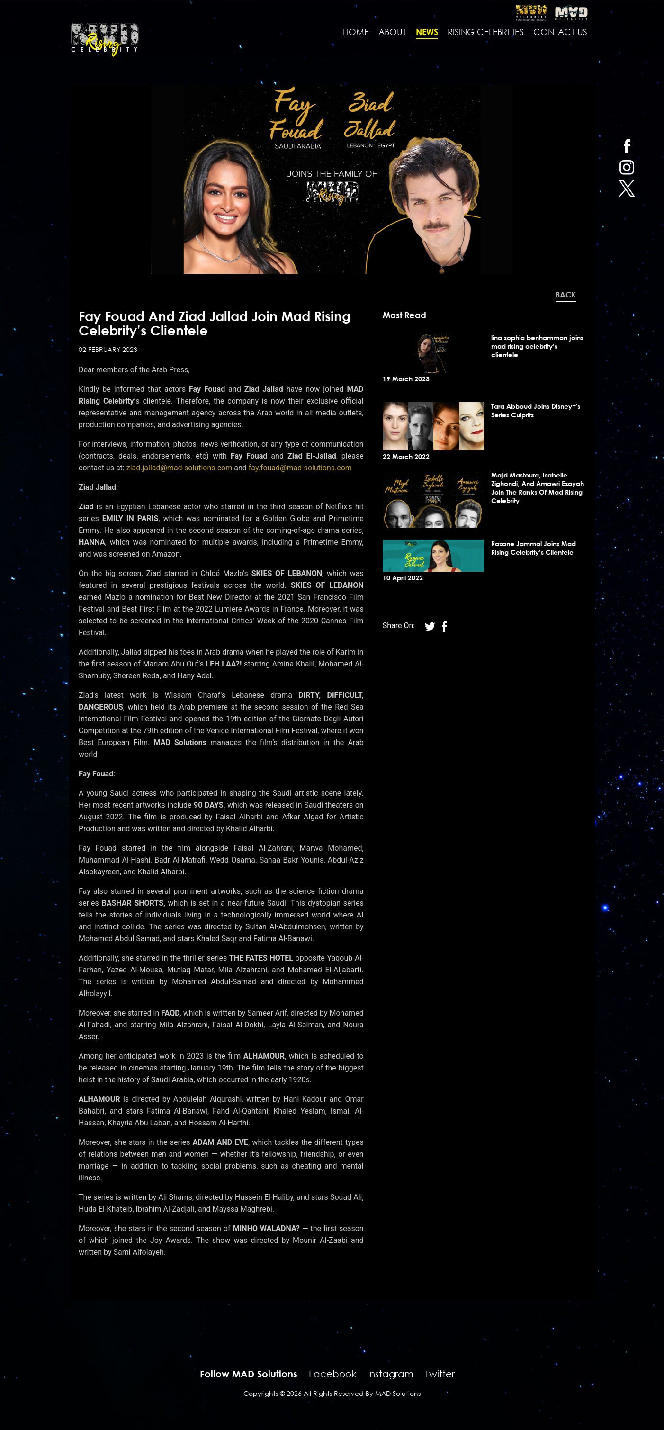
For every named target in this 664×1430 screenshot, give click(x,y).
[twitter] (627, 188)
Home (356, 32)
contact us (560, 32)
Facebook (332, 1374)
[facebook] (627, 145)
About (392, 32)
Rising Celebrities (486, 32)
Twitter (440, 1374)
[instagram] (627, 167)
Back (566, 295)
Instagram (390, 1374)
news (427, 32)
